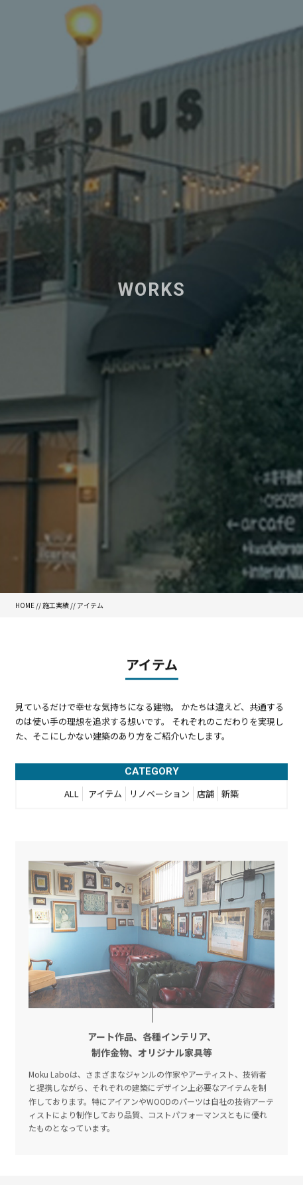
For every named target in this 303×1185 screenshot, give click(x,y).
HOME (24, 605)
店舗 (205, 796)
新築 (230, 796)
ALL (71, 796)
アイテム (105, 796)
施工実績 (55, 605)
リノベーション (159, 796)
